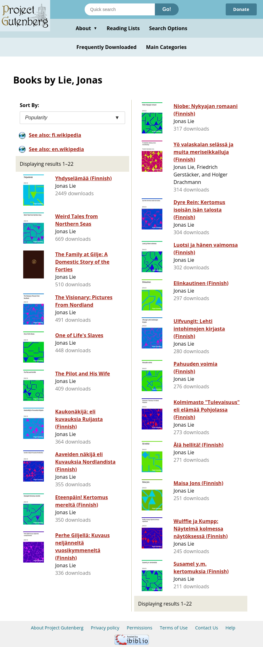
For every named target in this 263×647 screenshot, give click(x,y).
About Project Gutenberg (57, 628)
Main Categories (166, 47)
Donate (241, 9)
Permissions (139, 628)
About (86, 28)
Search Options (168, 28)
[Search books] (120, 9)
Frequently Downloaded (106, 47)
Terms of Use (174, 628)
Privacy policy (105, 628)
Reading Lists (123, 28)
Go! (166, 9)
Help (230, 628)
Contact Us (206, 628)
